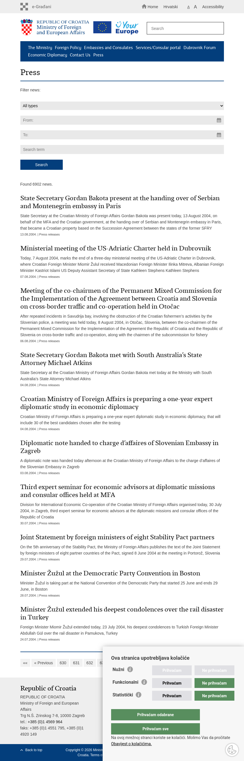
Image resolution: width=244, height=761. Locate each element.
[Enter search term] (183, 28)
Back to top (33, 750)
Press (98, 55)
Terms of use (100, 755)
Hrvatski (170, 7)
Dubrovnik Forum (199, 47)
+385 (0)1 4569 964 (45, 722)
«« (25, 663)
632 (90, 663)
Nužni (118, 680)
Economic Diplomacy (47, 55)
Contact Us (80, 55)
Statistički (123, 706)
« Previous (43, 663)
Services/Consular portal (158, 47)
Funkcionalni (126, 693)
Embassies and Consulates (108, 47)
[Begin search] (217, 28)
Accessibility (213, 7)
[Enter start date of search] (122, 120)
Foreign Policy (68, 47)
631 (76, 663)
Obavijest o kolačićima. (131, 744)
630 (63, 663)
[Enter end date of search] (122, 134)
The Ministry (40, 47)
